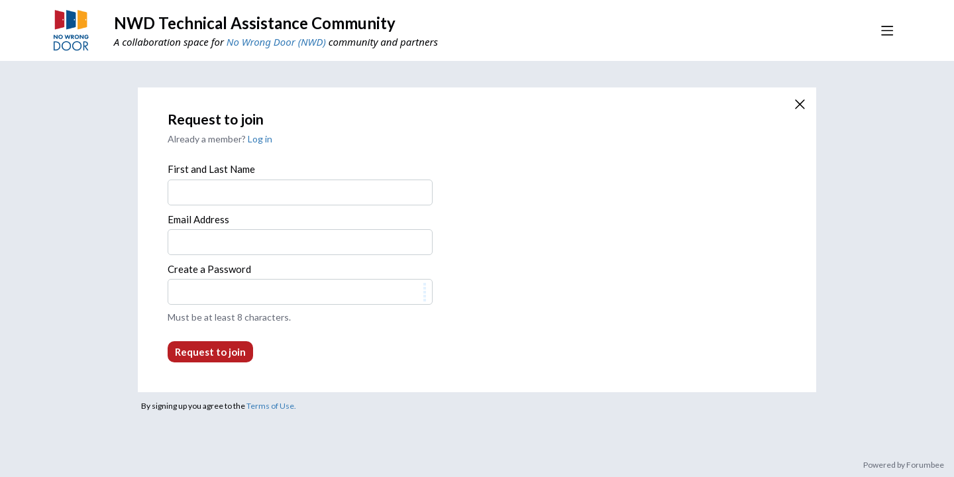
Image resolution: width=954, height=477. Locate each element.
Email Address (198, 219)
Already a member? (220, 138)
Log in (260, 138)
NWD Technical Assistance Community (255, 22)
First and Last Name (211, 169)
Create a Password (209, 269)
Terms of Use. (271, 406)
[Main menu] (887, 30)
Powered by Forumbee (903, 465)
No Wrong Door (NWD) (276, 41)
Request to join (210, 352)
